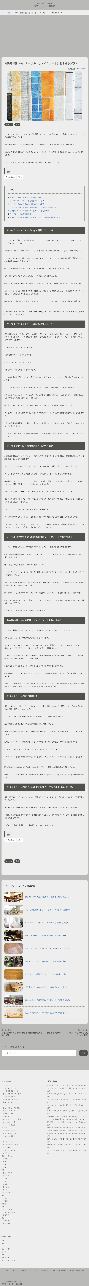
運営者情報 (5, 1257)
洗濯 (4, 1167)
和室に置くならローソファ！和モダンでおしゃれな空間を (67, 1085)
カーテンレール (8, 1113)
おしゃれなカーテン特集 (11, 1108)
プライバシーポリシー (9, 1260)
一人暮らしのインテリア (11, 1099)
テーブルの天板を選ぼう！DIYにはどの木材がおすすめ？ (66, 1119)
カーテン (5, 1105)
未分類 (4, 1204)
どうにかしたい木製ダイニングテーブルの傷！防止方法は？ (36, 974)
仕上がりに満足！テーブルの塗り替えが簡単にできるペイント (37, 1013)
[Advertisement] (44, 36)
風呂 (3, 1218)
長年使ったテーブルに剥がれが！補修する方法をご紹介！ (35, 987)
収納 (4, 1161)
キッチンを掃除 (8, 1136)
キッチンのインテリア (10, 1133)
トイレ (4, 1139)
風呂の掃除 (7, 1223)
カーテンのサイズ (9, 1111)
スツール (6, 1178)
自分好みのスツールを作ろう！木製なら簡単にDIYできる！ (67, 1116)
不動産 (5, 1159)
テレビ (5, 1198)
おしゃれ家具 (7, 1173)
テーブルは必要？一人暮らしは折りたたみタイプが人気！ (67, 1130)
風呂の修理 (7, 1221)
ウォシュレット (8, 1142)
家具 (9, 13)
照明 (3, 1207)
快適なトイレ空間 (9, 1150)
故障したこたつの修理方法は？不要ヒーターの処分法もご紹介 (37, 1000)
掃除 (4, 1164)
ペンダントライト (9, 1212)
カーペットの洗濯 (9, 1125)
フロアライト (6, 1153)
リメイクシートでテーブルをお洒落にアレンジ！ (28, 197)
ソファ (5, 1181)
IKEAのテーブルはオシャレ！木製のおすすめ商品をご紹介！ (37, 922)
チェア (5, 1184)
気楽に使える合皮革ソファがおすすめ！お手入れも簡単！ (67, 1128)
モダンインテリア (9, 1097)
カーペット (5, 1116)
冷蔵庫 (5, 1201)
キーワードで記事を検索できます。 (14, 1047)
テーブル (15, 13)
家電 (3, 1195)
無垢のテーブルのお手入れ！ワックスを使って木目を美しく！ (37, 897)
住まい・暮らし (7, 1156)
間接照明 (6, 1215)
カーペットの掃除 (9, 1122)
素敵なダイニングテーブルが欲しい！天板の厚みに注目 (35, 961)
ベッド (5, 1190)
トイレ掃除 (7, 1147)
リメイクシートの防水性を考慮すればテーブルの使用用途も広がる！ (35, 217)
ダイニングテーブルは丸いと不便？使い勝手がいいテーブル (36, 935)
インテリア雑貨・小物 (10, 1091)
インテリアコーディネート (12, 1088)
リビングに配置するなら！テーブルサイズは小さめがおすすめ (37, 910)
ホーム (4, 13)
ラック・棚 (7, 1192)
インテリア (5, 1085)
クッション (7, 1175)
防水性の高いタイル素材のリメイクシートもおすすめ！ (30, 211)
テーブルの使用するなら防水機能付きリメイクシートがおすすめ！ (34, 207)
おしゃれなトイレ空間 (10, 1144)
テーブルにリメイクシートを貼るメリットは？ (27, 201)
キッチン (5, 1128)
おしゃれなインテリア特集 (12, 1094)
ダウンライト (7, 1209)
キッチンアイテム (9, 1130)
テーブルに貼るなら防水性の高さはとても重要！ (28, 204)
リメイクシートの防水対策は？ (21, 214)
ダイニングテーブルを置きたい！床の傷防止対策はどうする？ (37, 948)
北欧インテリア (8, 1102)
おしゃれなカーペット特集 (12, 1119)
